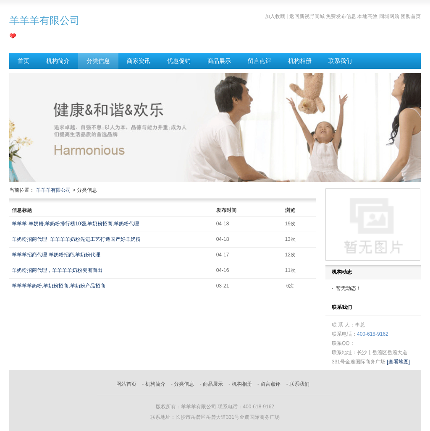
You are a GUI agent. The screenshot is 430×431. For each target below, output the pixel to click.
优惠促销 (179, 60)
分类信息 (98, 60)
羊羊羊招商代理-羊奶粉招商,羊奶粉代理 (56, 255)
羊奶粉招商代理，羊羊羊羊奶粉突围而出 (57, 270)
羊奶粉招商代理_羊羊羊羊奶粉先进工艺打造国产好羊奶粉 (76, 239)
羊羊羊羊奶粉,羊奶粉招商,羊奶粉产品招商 (58, 286)
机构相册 (300, 60)
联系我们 (340, 60)
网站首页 (126, 384)
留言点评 (259, 60)
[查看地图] (398, 362)
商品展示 (219, 60)
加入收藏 (275, 16)
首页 (23, 60)
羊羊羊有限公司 (53, 190)
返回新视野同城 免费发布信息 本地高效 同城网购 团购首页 (355, 16)
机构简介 (58, 60)
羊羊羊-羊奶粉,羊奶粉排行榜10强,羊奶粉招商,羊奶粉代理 (75, 224)
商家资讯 (138, 60)
